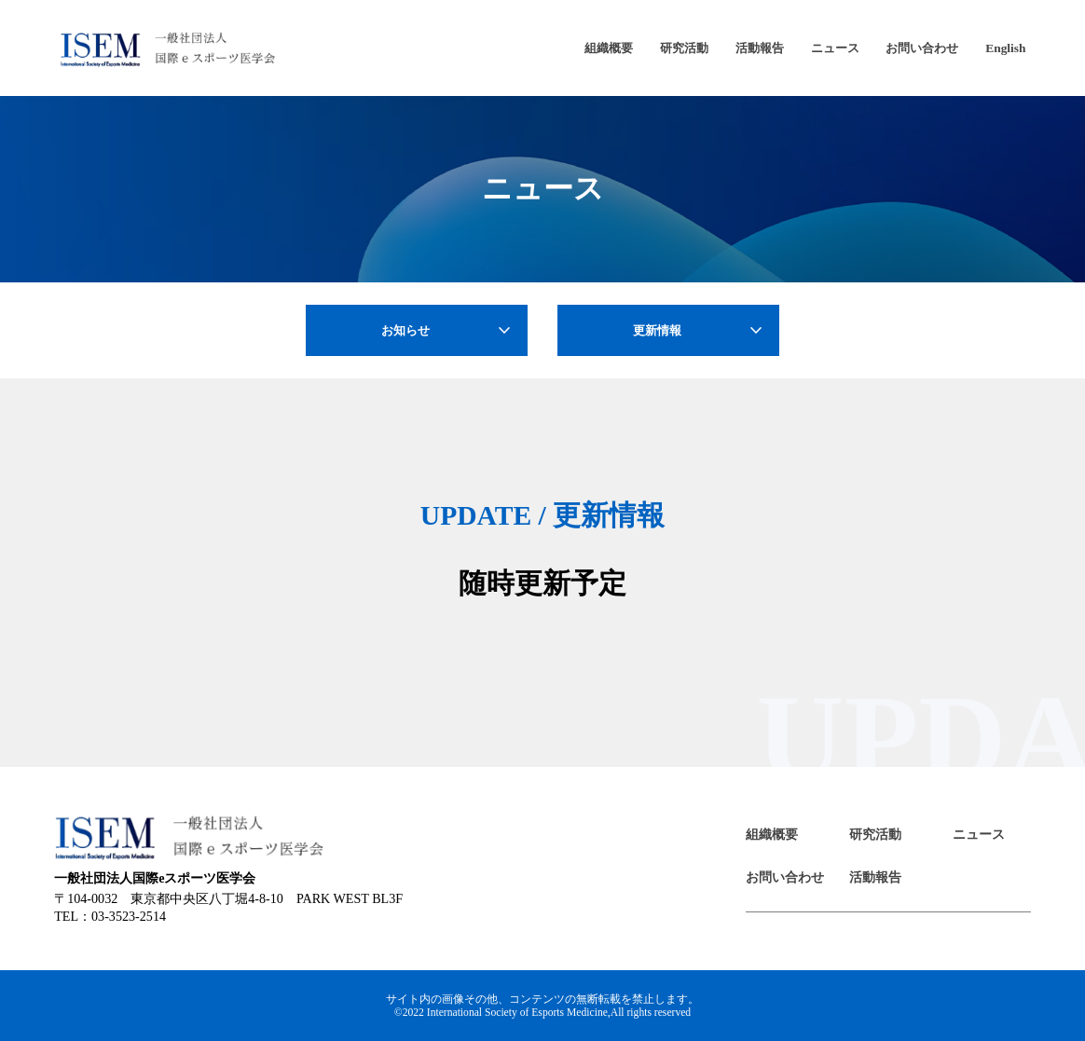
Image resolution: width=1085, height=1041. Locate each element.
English (1005, 48)
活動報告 (759, 48)
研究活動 (684, 48)
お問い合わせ (922, 48)
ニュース (835, 48)
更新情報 (700, 331)
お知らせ (448, 331)
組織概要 (608, 48)
